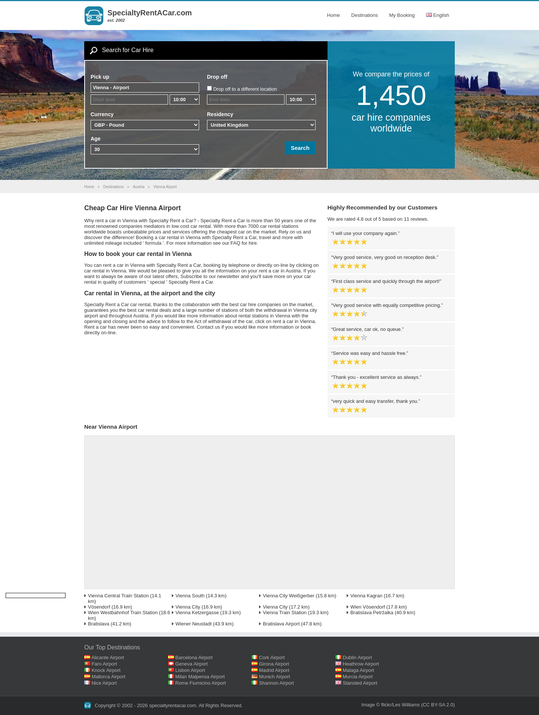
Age (95, 139)
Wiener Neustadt (194, 624)
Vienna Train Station (285, 612)
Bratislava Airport (281, 624)
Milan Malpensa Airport (200, 676)
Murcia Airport (358, 676)
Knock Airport (106, 670)
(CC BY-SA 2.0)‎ (438, 705)
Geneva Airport (191, 664)
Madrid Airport (274, 670)
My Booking (402, 15)
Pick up (100, 77)
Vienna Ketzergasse (197, 612)
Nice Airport (104, 683)
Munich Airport (274, 676)
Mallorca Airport (108, 676)
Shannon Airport (276, 683)
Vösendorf (99, 607)
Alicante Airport (107, 657)
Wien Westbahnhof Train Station (123, 612)
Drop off (217, 77)
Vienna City (188, 607)
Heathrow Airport (361, 664)
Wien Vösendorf (367, 607)
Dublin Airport (357, 657)
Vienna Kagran (366, 595)
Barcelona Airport (194, 657)
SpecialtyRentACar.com (149, 13)
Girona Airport (274, 664)
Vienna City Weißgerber (288, 595)
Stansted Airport (360, 683)
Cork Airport (272, 657)
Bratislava (98, 624)
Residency (220, 114)
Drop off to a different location (245, 89)
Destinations (364, 15)
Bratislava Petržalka (371, 612)
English (437, 15)
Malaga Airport (358, 670)
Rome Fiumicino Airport (200, 683)
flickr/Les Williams (400, 705)
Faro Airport (104, 664)
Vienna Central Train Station (118, 595)
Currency (102, 114)
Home (333, 15)
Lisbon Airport (190, 670)
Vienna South (190, 595)
